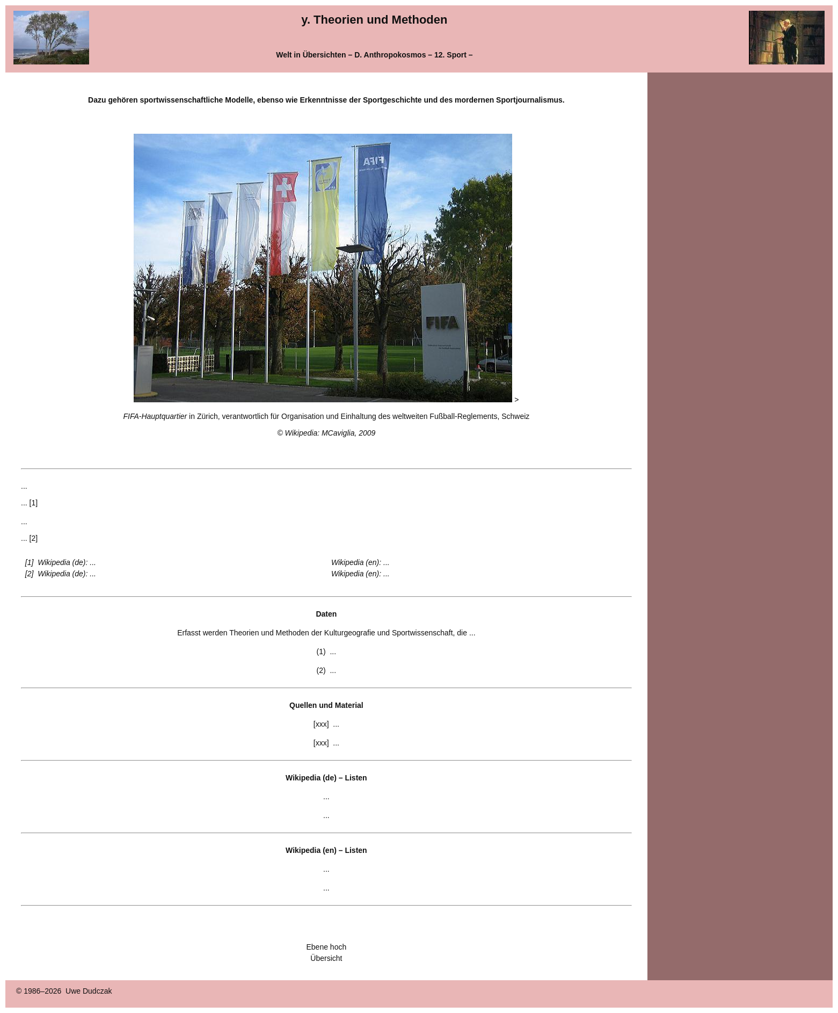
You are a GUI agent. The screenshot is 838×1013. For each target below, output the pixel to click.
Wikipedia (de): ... (67, 562)
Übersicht (326, 958)
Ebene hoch (327, 947)
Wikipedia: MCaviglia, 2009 (330, 433)
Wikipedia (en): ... (360, 562)
